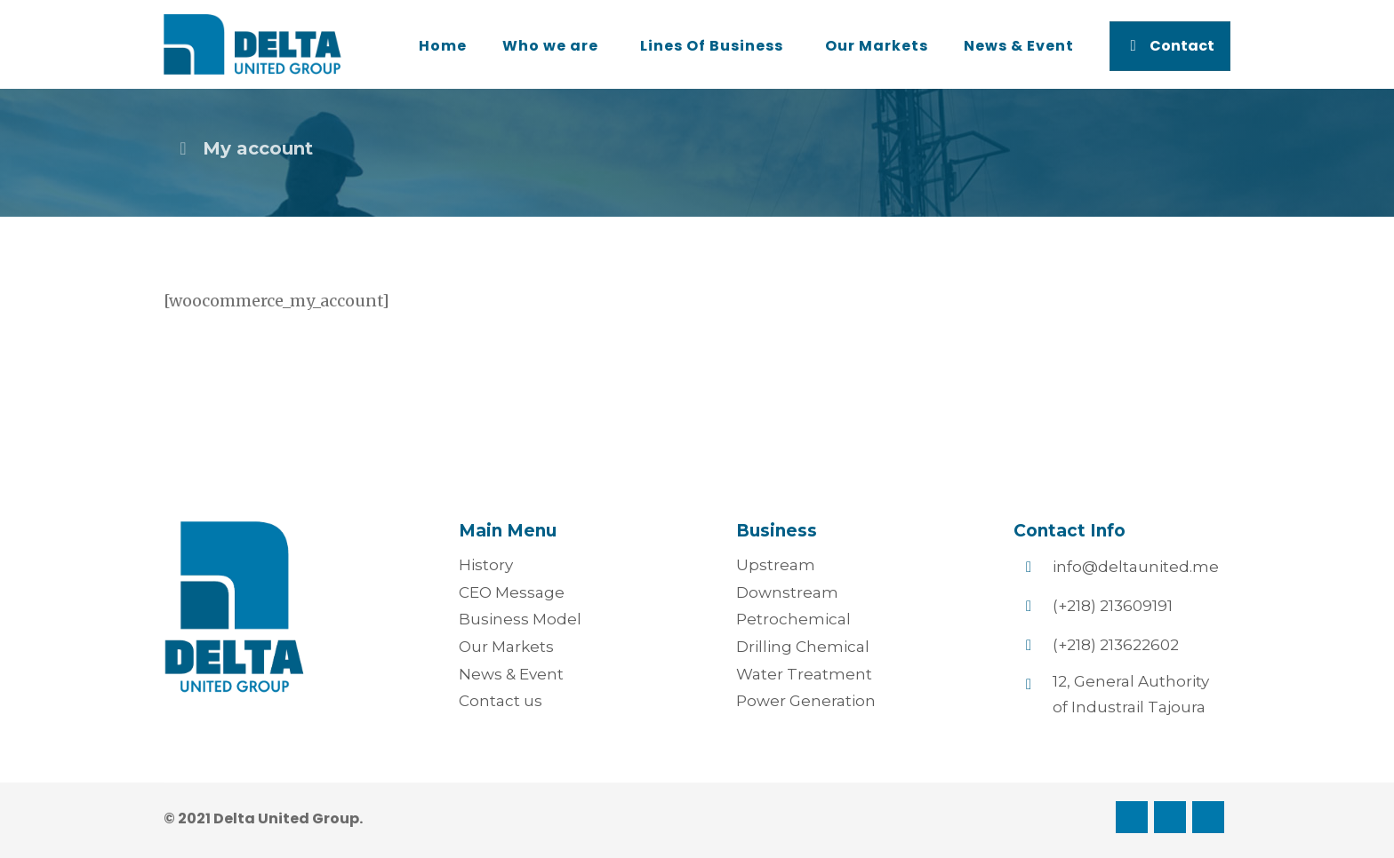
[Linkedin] (1170, 817)
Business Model (520, 619)
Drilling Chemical (802, 646)
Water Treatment (804, 674)
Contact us (500, 701)
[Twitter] (1208, 817)
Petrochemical (793, 619)
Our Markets (506, 646)
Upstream (775, 565)
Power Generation (806, 701)
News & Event (511, 674)
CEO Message (512, 592)
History (486, 565)
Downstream (787, 592)
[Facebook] (1132, 817)
